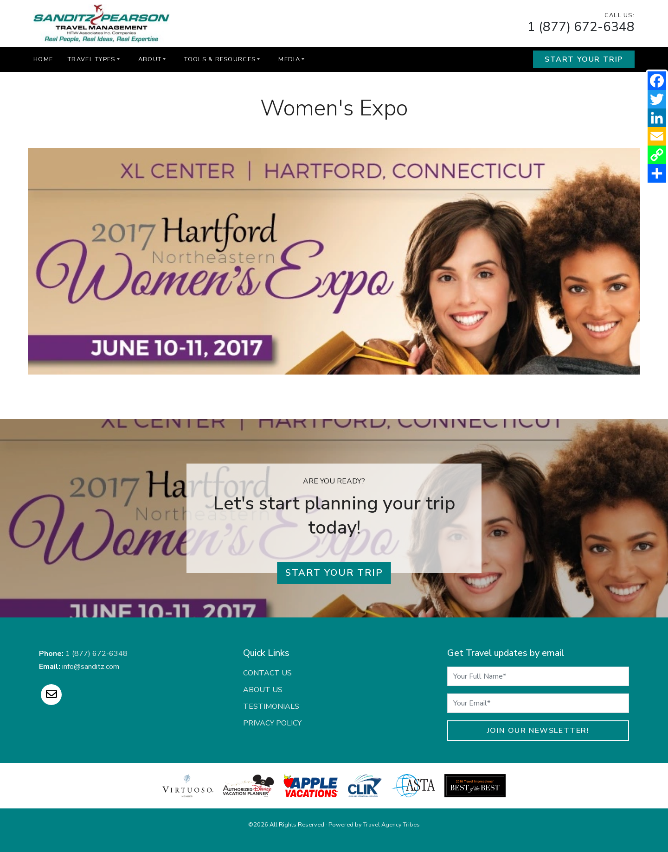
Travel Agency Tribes (391, 824)
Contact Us (267, 673)
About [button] (149, 59)
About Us (263, 690)
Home (43, 59)
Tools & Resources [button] (220, 59)
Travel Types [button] (91, 59)
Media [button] (289, 59)
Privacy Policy (272, 723)
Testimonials (271, 706)
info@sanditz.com (90, 666)
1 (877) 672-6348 (581, 27)
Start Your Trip (584, 59)
